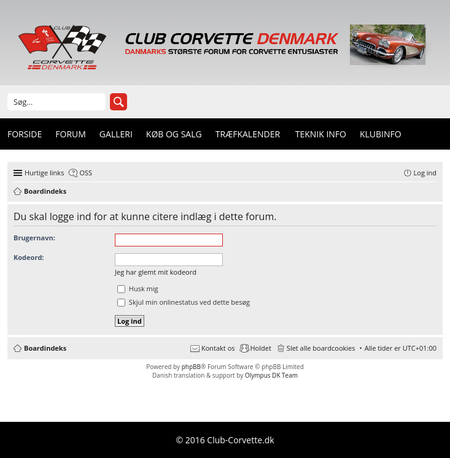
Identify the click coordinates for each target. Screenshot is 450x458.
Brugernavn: (34, 237)
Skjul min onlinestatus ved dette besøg (183, 302)
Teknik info (320, 134)
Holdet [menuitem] (260, 348)
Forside (24, 134)
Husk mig (137, 288)
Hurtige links (44, 172)
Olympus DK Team (271, 375)
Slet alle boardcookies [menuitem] (321, 348)
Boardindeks (45, 348)
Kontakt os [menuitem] (218, 348)
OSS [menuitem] (85, 172)
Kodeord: (29, 257)
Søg (118, 101)
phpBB (191, 366)
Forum (70, 134)
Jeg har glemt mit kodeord (155, 272)
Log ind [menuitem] (425, 172)
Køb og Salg (174, 134)
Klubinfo (381, 134)
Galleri (116, 134)
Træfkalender (247, 134)
